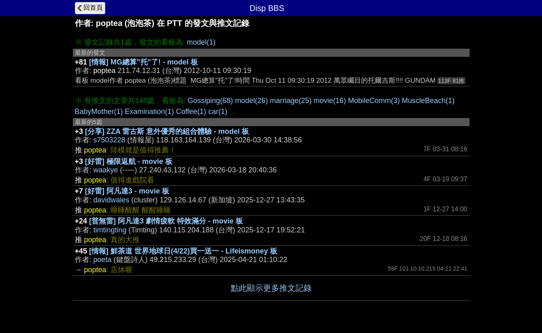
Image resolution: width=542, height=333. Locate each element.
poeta (103, 260)
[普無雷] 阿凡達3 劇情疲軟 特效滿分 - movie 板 (166, 221)
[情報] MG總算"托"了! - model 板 (143, 62)
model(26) (251, 101)
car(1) (217, 111)
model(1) (201, 42)
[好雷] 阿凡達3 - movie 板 (127, 191)
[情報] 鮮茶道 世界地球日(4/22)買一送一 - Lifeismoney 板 (183, 251)
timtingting (110, 230)
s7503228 (109, 140)
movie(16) (330, 101)
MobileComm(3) (374, 101)
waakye (106, 170)
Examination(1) (149, 111)
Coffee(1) (191, 111)
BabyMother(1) (99, 111)
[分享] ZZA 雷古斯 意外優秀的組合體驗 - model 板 (167, 131)
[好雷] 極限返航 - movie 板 (128, 161)
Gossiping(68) (210, 101)
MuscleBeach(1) (428, 101)
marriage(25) (291, 101)
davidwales (112, 200)
